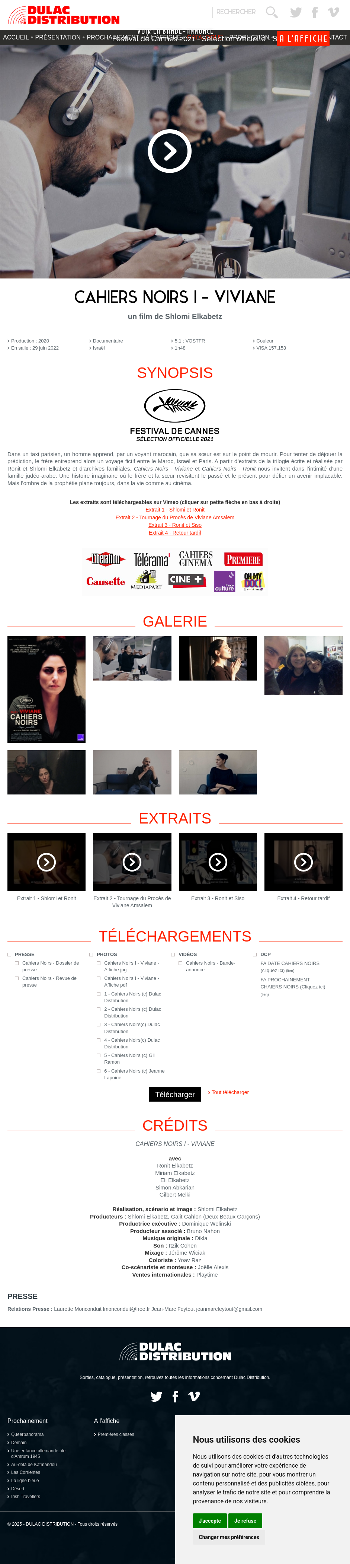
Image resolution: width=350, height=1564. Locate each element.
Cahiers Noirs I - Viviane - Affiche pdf (131, 981)
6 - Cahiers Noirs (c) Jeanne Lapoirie (134, 1074)
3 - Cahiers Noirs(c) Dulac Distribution (132, 1028)
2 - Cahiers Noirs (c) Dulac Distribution (132, 1012)
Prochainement (27, 1421)
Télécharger (175, 1094)
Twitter (296, 12)
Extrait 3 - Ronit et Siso (175, 525)
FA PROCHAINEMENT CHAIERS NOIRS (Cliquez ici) (292, 986)
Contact (333, 37)
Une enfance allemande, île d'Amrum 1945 (38, 1453)
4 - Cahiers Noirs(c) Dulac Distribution (132, 1043)
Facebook (314, 12)
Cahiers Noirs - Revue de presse (49, 981)
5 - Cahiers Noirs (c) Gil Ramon (129, 1058)
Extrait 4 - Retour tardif (175, 533)
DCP (265, 954)
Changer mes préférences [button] (229, 1537)
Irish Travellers (25, 1496)
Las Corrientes (25, 1472)
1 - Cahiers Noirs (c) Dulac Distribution (132, 997)
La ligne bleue (25, 1480)
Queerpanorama (27, 1434)
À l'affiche (107, 1421)
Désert (17, 1488)
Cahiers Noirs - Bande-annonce (210, 966)
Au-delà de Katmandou (34, 1464)
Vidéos (188, 954)
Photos (107, 954)
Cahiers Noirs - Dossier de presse (50, 966)
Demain (18, 1442)
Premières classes (116, 1434)
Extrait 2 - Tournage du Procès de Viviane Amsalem (175, 517)
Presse (25, 954)
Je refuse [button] (245, 1521)
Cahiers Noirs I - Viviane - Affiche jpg (131, 966)
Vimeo (333, 12)
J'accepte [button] (210, 1521)
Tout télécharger (230, 1092)
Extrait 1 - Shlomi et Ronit (175, 510)
